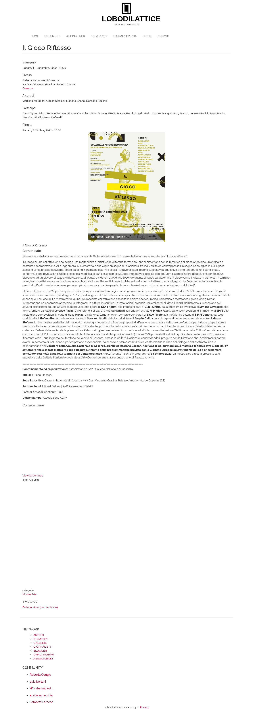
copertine (52, 35)
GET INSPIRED (75, 35)
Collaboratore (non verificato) (40, 607)
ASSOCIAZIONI (43, 658)
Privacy (144, 707)
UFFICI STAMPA (43, 654)
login (147, 35)
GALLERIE (40, 642)
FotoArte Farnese (41, 702)
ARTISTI (38, 634)
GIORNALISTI (42, 646)
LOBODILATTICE (128, 19)
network (99, 35)
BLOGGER (40, 650)
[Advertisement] (126, 535)
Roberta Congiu (40, 674)
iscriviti (163, 35)
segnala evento (125, 35)
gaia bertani (38, 681)
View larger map (32, 475)
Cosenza (27, 88)
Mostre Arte (29, 594)
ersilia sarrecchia (41, 695)
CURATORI (40, 638)
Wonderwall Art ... (41, 688)
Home (35, 35)
